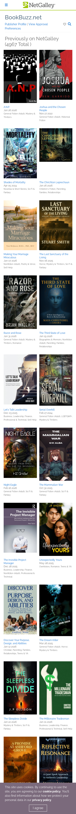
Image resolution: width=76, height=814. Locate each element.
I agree (38, 808)
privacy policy (41, 800)
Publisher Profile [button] (16, 24)
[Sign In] (6, 5)
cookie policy (52, 791)
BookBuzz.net (23, 17)
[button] (65, 24)
